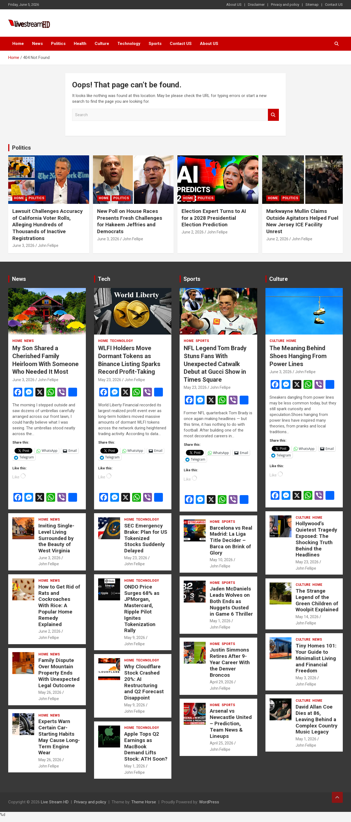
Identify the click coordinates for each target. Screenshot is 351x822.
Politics (58, 43)
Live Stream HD (55, 802)
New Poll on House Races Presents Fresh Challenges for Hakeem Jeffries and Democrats (129, 221)
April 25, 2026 (221, 743)
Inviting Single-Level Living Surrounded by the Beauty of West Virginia (56, 538)
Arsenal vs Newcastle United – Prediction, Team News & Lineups (231, 723)
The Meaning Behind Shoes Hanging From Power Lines (298, 356)
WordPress (209, 802)
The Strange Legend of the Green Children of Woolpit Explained (317, 600)
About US (234, 4)
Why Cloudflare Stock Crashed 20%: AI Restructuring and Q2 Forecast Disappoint (144, 682)
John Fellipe (48, 245)
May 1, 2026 (134, 766)
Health (80, 43)
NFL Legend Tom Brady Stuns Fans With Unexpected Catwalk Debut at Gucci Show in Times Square (215, 364)
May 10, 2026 (221, 560)
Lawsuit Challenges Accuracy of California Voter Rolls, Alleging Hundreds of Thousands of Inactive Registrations (47, 224)
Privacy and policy (285, 4)
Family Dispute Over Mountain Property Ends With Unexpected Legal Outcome (59, 672)
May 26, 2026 (49, 692)
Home (18, 43)
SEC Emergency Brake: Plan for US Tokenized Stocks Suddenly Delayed (145, 538)
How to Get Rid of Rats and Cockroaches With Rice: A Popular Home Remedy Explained (59, 605)
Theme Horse (143, 802)
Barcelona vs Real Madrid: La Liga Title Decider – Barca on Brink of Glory (231, 540)
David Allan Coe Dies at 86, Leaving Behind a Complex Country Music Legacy (317, 719)
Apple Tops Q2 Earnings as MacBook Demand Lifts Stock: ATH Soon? (145, 746)
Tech (104, 279)
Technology (128, 43)
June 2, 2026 (193, 232)
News (37, 43)
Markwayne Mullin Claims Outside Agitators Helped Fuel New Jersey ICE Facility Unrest (302, 221)
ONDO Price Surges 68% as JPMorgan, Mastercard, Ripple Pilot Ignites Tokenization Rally (141, 609)
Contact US (334, 4)
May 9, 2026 (134, 637)
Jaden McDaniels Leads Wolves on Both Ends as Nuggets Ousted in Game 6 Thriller (231, 601)
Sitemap (312, 4)
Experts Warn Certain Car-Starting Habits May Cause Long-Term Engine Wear (59, 737)
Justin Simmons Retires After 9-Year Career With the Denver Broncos (230, 662)
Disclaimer (256, 4)
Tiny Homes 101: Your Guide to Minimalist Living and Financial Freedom (316, 658)
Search (273, 115)
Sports (155, 43)
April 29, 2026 (221, 682)
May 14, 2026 (307, 617)
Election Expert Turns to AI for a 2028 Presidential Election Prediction (214, 218)
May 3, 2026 (306, 678)
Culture (102, 43)
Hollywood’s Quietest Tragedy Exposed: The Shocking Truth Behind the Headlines (316, 539)
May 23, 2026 (109, 380)
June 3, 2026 (23, 245)
